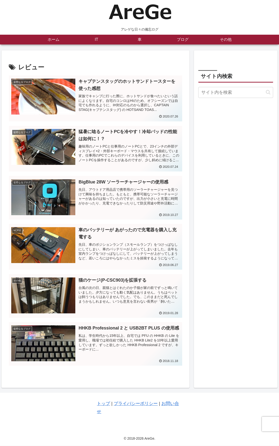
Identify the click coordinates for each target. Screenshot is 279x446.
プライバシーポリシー (136, 404)
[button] (268, 92)
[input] (235, 92)
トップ (103, 404)
